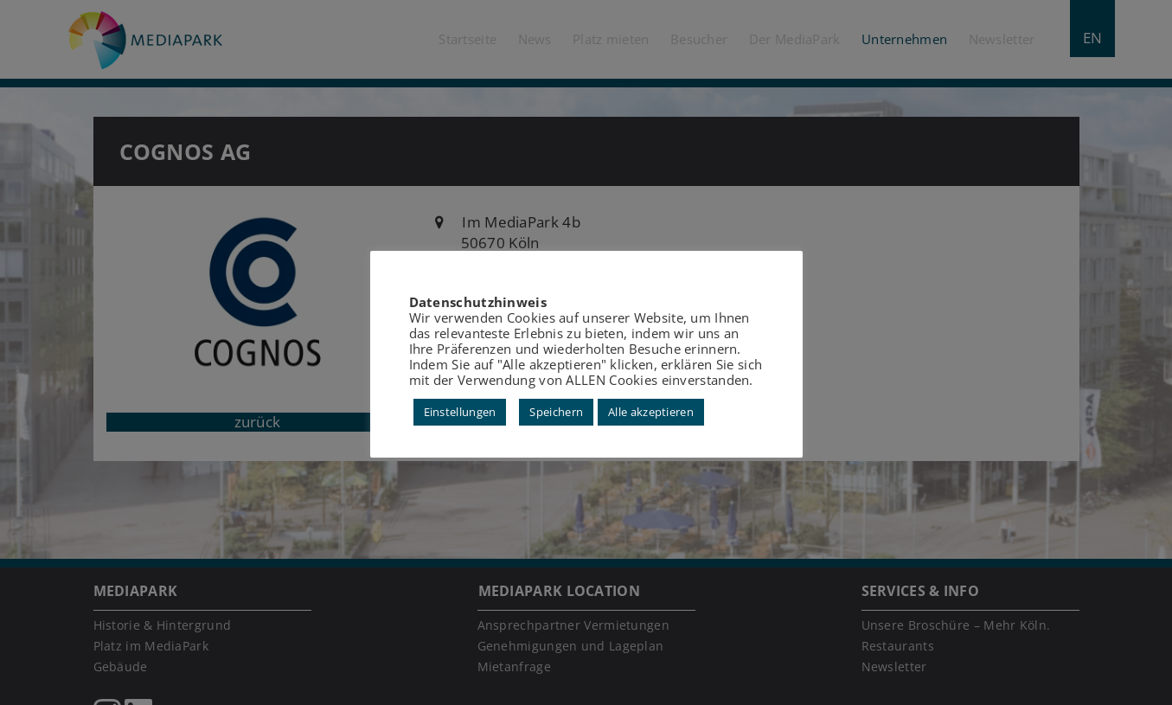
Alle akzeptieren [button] (651, 412)
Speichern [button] (556, 412)
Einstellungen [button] (460, 412)
